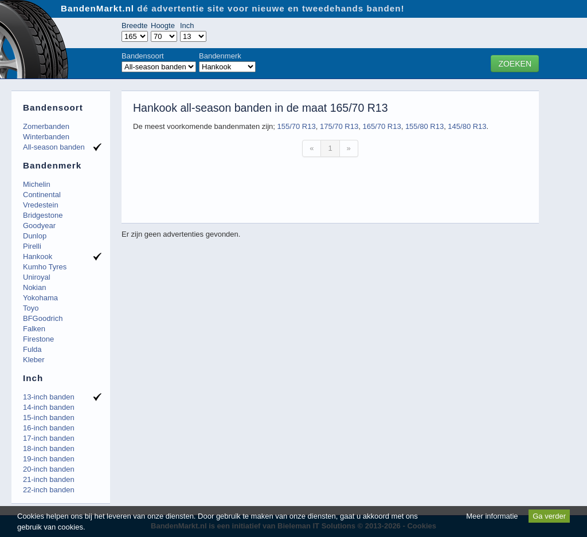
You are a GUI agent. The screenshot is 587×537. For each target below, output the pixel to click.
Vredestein (40, 205)
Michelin (36, 184)
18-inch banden (49, 448)
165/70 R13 (381, 126)
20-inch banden (49, 469)
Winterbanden (46, 136)
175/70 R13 (339, 126)
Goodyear (39, 225)
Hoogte (163, 25)
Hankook (37, 256)
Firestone (38, 339)
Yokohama (40, 297)
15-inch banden (49, 417)
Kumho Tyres (44, 266)
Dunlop (34, 236)
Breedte (135, 25)
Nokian (34, 287)
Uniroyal (36, 277)
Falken (34, 328)
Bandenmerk (220, 56)
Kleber (34, 359)
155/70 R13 (296, 126)
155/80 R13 (424, 126)
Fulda (32, 349)
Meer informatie (492, 516)
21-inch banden (49, 479)
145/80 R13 (467, 126)
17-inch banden (49, 438)
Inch (187, 25)
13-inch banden (49, 397)
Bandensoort (143, 56)
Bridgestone (42, 215)
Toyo (30, 308)
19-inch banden (49, 458)
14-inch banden (49, 407)
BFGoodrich (42, 318)
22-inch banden (49, 489)
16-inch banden (49, 428)
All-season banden (54, 147)
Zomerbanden (46, 126)
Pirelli (32, 246)
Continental (42, 194)
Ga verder (549, 516)
